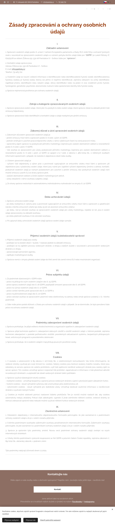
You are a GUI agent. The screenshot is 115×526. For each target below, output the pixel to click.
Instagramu (89, 501)
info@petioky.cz (48, 2)
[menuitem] (94, 9)
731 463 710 (62, 2)
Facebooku (77, 501)
